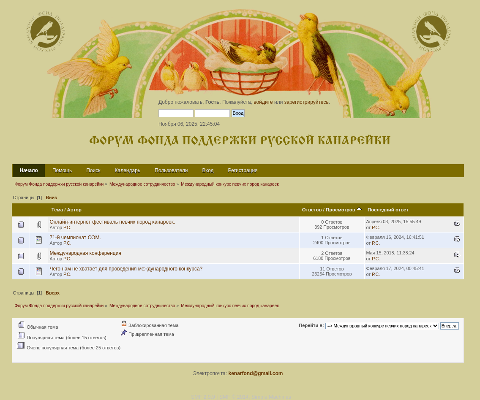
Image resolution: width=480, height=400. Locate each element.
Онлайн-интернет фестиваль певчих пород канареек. (112, 222)
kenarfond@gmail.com (255, 373)
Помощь (62, 170)
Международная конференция (85, 253)
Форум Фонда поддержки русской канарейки (240, 141)
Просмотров (344, 209)
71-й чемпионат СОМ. (75, 238)
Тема (57, 209)
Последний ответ (388, 209)
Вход (207, 170)
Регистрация (243, 170)
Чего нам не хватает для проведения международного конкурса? (125, 269)
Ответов (312, 209)
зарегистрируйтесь (306, 102)
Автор (74, 209)
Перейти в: (311, 325)
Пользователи (171, 170)
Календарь (128, 170)
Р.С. (67, 227)
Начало (28, 170)
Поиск (93, 170)
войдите (263, 102)
